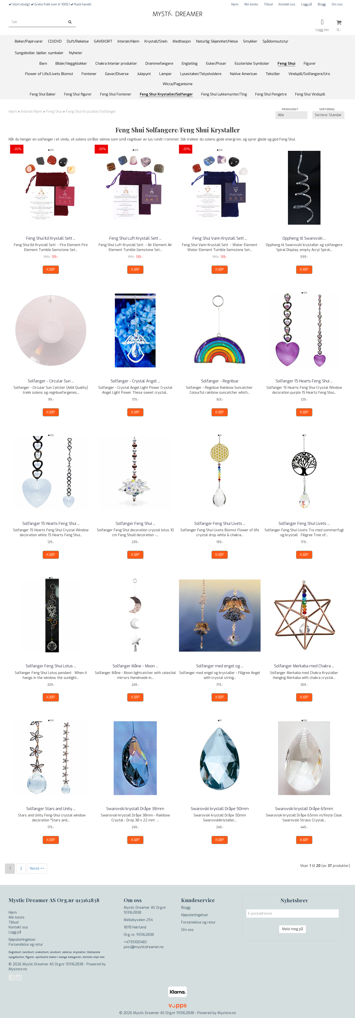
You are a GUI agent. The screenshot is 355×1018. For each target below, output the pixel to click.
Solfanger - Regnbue (219, 381)
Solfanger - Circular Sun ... (51, 381)
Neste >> (37, 868)
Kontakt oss (287, 4)
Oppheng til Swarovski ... (304, 238)
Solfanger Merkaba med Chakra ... (304, 666)
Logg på (306, 4)
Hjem (234, 4)
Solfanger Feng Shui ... (135, 523)
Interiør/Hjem (31, 111)
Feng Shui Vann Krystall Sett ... (220, 238)
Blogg (322, 4)
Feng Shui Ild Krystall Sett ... (50, 238)
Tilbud (268, 4)
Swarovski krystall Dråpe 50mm (220, 808)
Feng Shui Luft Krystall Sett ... (135, 238)
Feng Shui (54, 111)
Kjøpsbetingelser (22, 939)
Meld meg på (292, 929)
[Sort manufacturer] (291, 115)
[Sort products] (328, 115)
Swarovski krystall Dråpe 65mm (304, 808)
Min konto (251, 4)
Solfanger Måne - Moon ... (135, 666)
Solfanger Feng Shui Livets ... (219, 523)
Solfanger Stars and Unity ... (50, 808)
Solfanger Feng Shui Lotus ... (51, 666)
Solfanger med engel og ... (219, 666)
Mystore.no (18, 969)
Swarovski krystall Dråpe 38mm (135, 808)
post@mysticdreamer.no (144, 947)
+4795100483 (135, 942)
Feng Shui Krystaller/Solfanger (91, 111)
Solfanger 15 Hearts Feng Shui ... (304, 381)
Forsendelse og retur (26, 944)
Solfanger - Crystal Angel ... (135, 381)
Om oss (337, 4)
